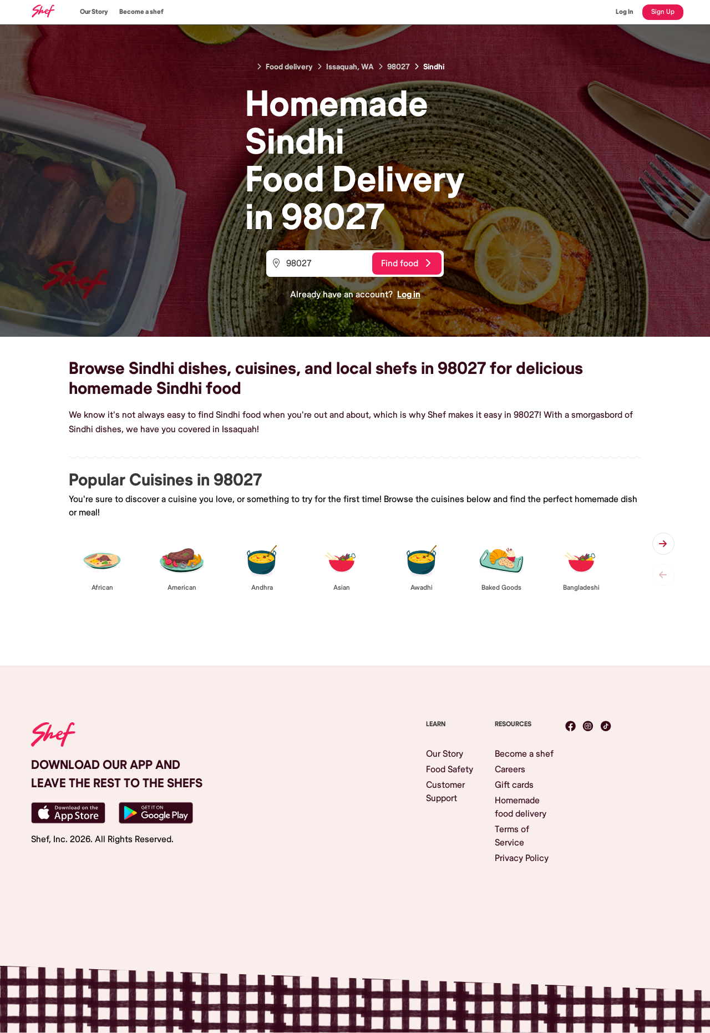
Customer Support (445, 791)
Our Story (94, 12)
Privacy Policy (522, 858)
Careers (510, 769)
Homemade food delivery (520, 807)
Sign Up (662, 12)
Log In (624, 12)
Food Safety (449, 769)
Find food (405, 263)
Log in (408, 294)
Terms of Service (512, 836)
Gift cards (514, 785)
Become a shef (141, 12)
